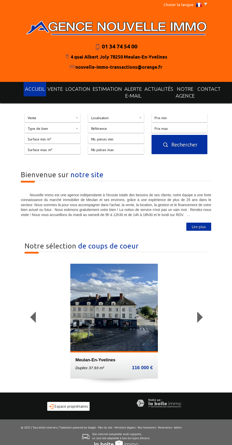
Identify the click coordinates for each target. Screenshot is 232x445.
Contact (197, 88)
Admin (178, 419)
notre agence (172, 88)
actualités (145, 88)
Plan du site (105, 419)
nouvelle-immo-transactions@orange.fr (118, 66)
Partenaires (165, 419)
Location (69, 88)
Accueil (34, 88)
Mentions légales (125, 419)
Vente (51, 88)
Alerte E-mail (118, 88)
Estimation (92, 88)
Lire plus (199, 218)
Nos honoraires (147, 419)
